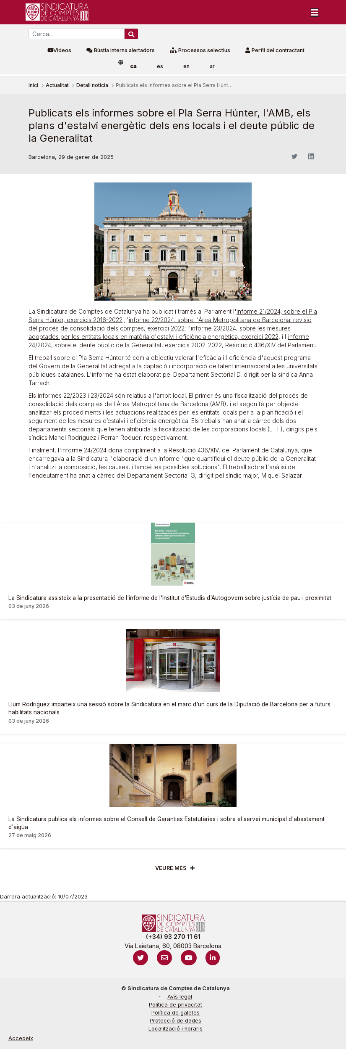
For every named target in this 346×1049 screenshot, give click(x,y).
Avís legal (179, 997)
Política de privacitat (175, 1004)
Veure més (171, 868)
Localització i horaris (175, 1028)
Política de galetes (175, 1012)
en (186, 66)
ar (212, 66)
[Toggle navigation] (314, 12)
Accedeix (20, 1038)
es (160, 66)
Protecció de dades (175, 1020)
